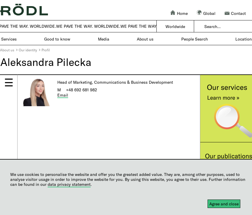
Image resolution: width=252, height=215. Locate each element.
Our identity (28, 50)
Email (62, 94)
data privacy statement (69, 184)
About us (7, 50)
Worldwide (175, 26)
